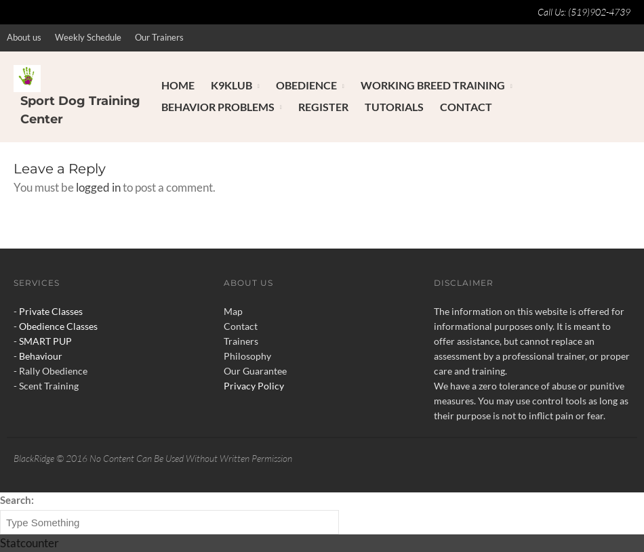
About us (24, 37)
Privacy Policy (254, 385)
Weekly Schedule (88, 37)
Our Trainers (159, 37)
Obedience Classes (58, 326)
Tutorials (394, 106)
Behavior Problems (218, 106)
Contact (466, 106)
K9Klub (231, 85)
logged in (98, 187)
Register (323, 106)
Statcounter (29, 543)
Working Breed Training (433, 85)
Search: (17, 500)
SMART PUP (45, 341)
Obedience (306, 85)
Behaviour (40, 356)
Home (178, 85)
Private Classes (51, 311)
